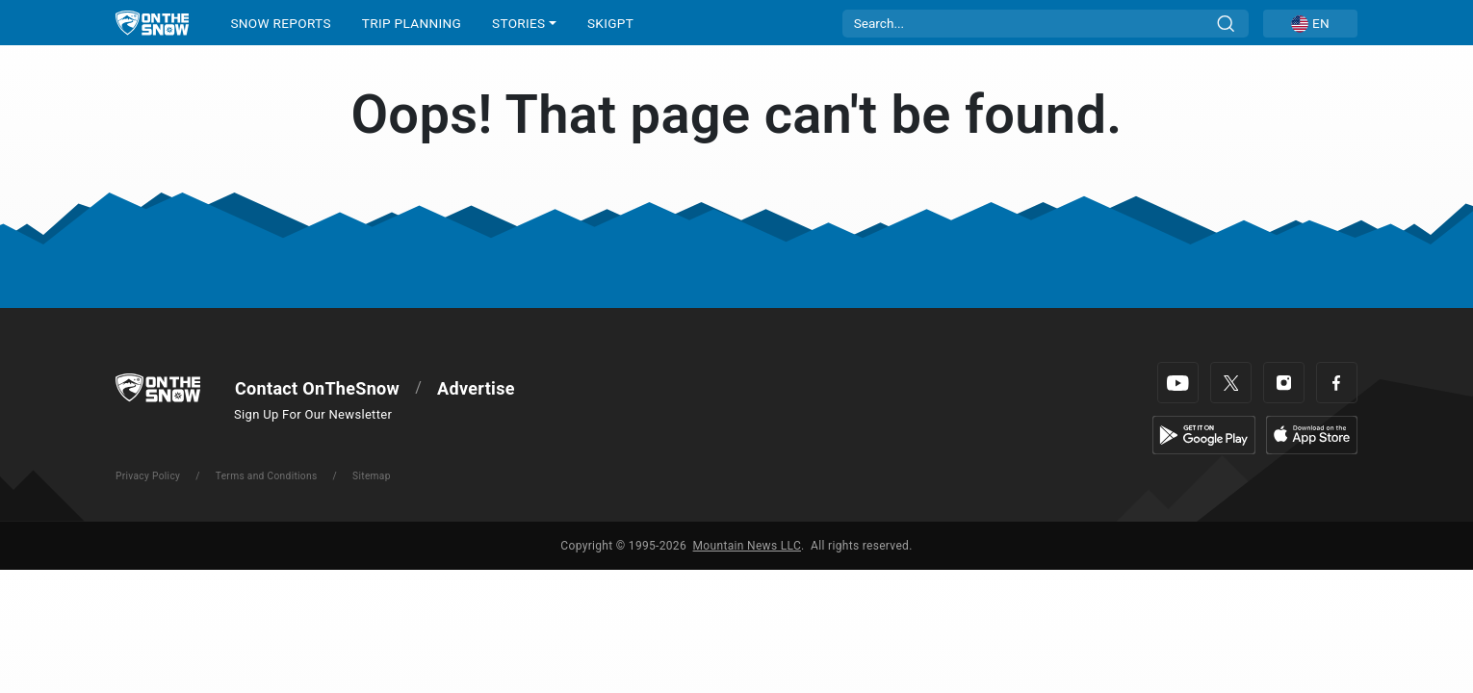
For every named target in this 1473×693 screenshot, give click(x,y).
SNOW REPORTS (280, 23)
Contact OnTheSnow (317, 388)
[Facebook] (1336, 382)
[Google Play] (1203, 433)
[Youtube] (1178, 382)
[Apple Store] (1311, 433)
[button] (1310, 24)
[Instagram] (1284, 382)
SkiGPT (610, 23)
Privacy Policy (148, 476)
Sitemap (371, 476)
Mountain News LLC (747, 545)
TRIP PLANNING (411, 23)
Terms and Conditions (267, 476)
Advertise (476, 388)
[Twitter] (1231, 382)
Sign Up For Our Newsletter (313, 414)
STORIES (518, 23)
